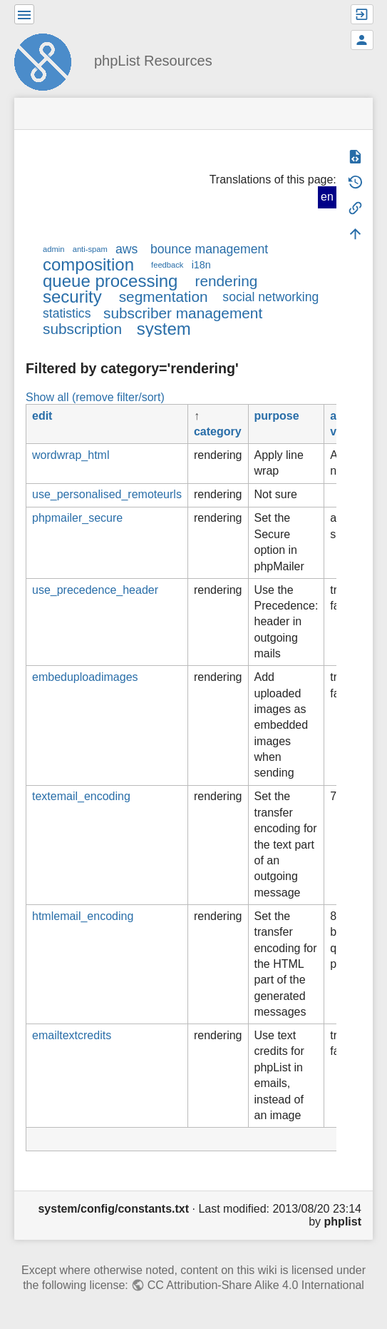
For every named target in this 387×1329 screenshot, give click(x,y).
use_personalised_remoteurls (107, 494)
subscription (82, 328)
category (218, 431)
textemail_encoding (81, 796)
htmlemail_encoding (82, 916)
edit (42, 416)
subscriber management (182, 313)
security (72, 296)
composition (88, 264)
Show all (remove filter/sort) (95, 397)
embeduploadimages (85, 677)
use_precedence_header (95, 590)
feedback (167, 265)
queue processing (110, 280)
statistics (67, 313)
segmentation (163, 296)
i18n (201, 265)
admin (53, 249)
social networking (270, 297)
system (164, 328)
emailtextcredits (71, 1035)
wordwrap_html (70, 455)
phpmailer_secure (77, 518)
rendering (226, 281)
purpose (276, 416)
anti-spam (90, 249)
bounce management (209, 249)
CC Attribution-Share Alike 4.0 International (256, 1285)
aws (126, 249)
